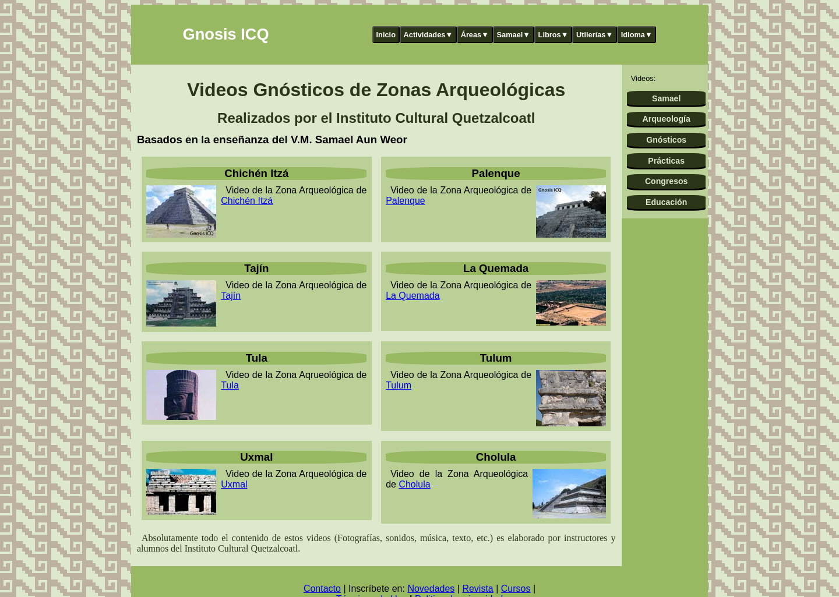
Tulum (398, 385)
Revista (477, 589)
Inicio (386, 34)
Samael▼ (513, 34)
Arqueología (666, 118)
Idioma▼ (637, 34)
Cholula (414, 484)
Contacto (322, 589)
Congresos (666, 181)
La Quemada (413, 296)
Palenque (405, 201)
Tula (230, 385)
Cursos (516, 589)
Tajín (231, 296)
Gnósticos (666, 139)
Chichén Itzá (247, 201)
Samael (666, 98)
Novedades (430, 589)
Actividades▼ (428, 34)
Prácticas (666, 160)
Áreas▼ (475, 34)
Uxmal (234, 484)
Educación (666, 202)
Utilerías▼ (594, 34)
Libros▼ (553, 34)
